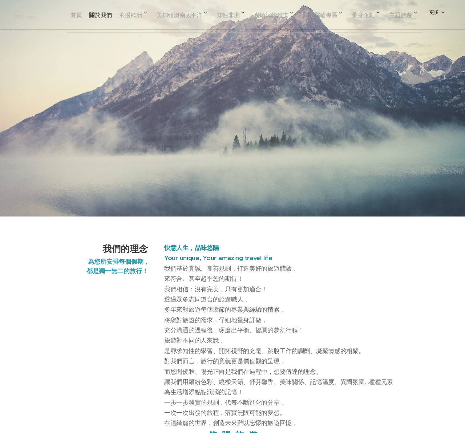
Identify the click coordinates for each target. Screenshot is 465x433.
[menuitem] (82, 15)
